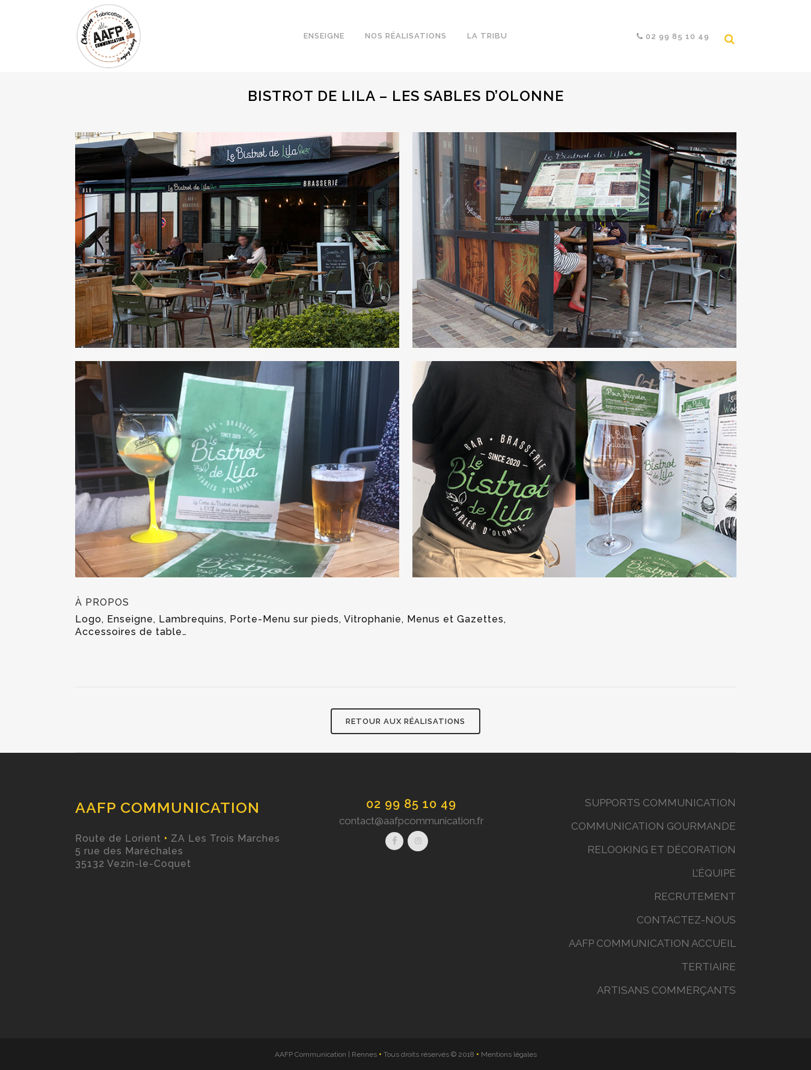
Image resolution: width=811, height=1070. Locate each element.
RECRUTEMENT (695, 896)
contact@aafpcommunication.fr (411, 821)
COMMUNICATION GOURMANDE (653, 826)
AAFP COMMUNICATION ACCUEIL (652, 943)
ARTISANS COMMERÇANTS (666, 990)
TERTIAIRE (708, 967)
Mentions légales (509, 1054)
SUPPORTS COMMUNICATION (660, 803)
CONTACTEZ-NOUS (686, 920)
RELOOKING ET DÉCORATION (661, 850)
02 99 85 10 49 (411, 804)
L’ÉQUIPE (714, 873)
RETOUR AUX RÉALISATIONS (405, 721)
